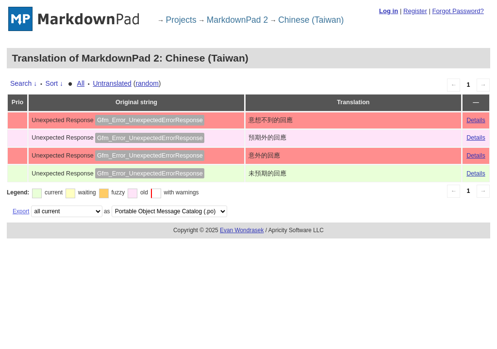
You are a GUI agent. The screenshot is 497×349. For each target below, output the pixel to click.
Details (475, 120)
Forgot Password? (457, 11)
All (81, 83)
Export (21, 211)
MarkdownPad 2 (237, 20)
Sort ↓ (55, 83)
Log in (388, 11)
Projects (181, 20)
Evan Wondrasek (242, 230)
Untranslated (112, 83)
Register (415, 11)
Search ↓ (23, 83)
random (146, 83)
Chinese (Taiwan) (311, 20)
